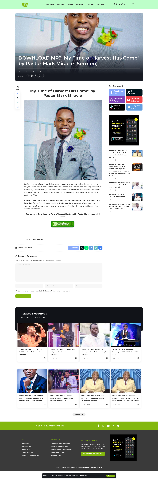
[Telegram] (124, 4)
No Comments (23, 71)
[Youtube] (134, 100)
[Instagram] (122, 4)
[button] (110, 475)
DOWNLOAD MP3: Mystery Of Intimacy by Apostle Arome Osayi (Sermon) (94, 357)
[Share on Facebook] (28, 77)
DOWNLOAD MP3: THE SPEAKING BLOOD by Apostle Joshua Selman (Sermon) (32, 357)
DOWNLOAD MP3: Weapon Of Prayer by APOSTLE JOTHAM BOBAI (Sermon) (125, 357)
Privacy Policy (71, 475)
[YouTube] (119, 4)
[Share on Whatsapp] (37, 77)
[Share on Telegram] (41, 77)
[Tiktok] (117, 107)
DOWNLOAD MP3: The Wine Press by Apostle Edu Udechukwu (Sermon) (62, 357)
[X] (116, 4)
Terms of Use (85, 475)
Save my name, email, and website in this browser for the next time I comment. (44, 296)
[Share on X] (33, 77)
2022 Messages (39, 240)
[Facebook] (114, 4)
